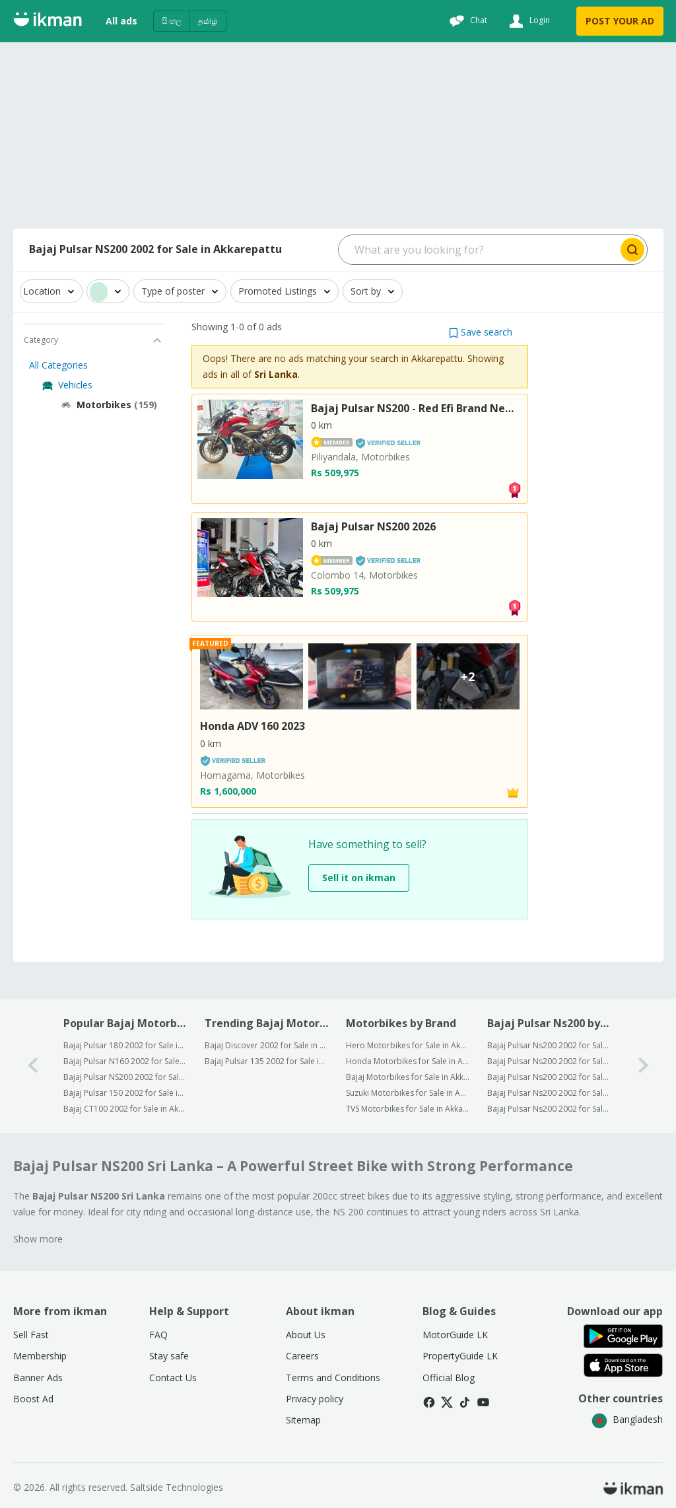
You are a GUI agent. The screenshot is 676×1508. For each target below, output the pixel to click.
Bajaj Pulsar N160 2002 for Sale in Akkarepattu (125, 1061)
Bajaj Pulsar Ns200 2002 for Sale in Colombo (549, 1045)
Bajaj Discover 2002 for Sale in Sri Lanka (266, 1045)
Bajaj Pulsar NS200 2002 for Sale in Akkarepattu (125, 1077)
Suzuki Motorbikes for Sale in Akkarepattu (407, 1092)
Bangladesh (627, 1419)
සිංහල (172, 20)
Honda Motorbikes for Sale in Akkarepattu (407, 1061)
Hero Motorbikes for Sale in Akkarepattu (407, 1045)
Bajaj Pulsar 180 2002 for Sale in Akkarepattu (125, 1045)
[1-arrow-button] (643, 1066)
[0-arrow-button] (33, 1066)
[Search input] (478, 249)
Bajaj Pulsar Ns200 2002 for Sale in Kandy (549, 1108)
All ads (121, 21)
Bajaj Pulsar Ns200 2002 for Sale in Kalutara (549, 1092)
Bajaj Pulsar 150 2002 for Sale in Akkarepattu (125, 1092)
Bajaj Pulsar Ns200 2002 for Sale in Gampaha (549, 1061)
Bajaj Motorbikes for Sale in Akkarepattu (407, 1077)
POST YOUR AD (620, 21)
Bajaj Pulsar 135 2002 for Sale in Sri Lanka (266, 1061)
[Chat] (466, 21)
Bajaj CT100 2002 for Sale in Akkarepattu (125, 1108)
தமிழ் (208, 20)
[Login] (528, 21)
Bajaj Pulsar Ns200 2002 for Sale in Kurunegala (549, 1077)
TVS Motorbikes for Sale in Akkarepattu (407, 1108)
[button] (480, 332)
